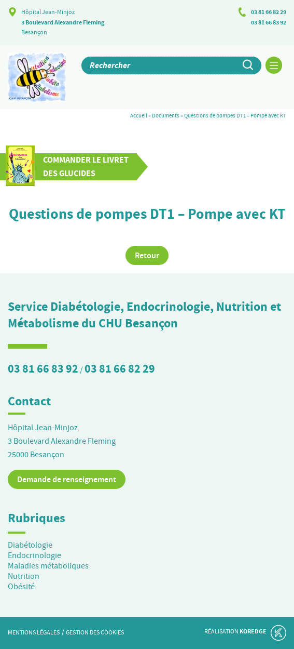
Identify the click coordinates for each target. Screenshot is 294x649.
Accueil (138, 115)
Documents (165, 115)
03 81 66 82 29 (268, 12)
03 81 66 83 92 (268, 22)
